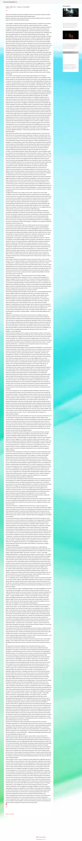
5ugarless (44, 839)
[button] (6, 10)
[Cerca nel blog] (75, 2)
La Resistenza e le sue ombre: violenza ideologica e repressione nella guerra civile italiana (70, 19)
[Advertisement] (28, 826)
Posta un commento (10, 814)
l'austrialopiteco (10, 2)
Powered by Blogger (41, 837)
